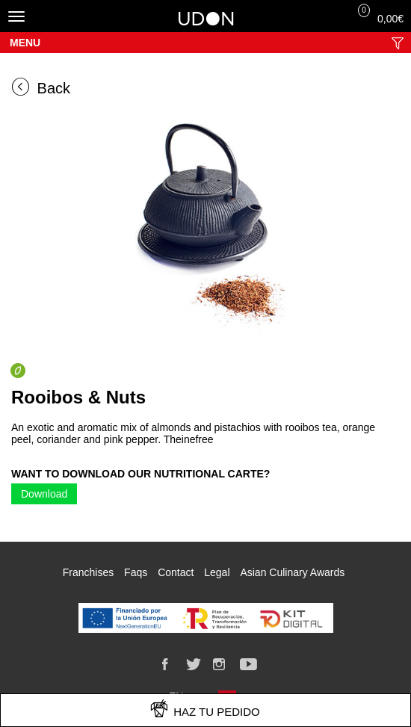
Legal (216, 572)
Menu (25, 43)
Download (44, 494)
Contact (176, 572)
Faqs (135, 572)
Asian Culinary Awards (292, 572)
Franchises (88, 572)
